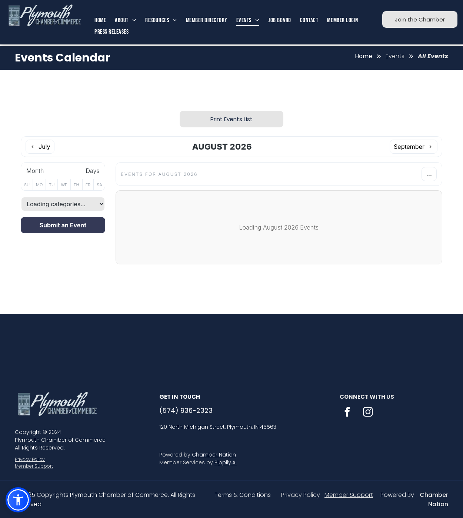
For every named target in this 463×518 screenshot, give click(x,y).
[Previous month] (40, 147)
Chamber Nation (214, 454)
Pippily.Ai (225, 462)
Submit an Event (63, 225)
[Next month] (413, 147)
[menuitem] (100, 20)
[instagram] (367, 413)
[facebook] (347, 413)
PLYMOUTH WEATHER (231, 342)
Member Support (34, 466)
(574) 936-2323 (186, 410)
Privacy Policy (30, 459)
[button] (18, 500)
